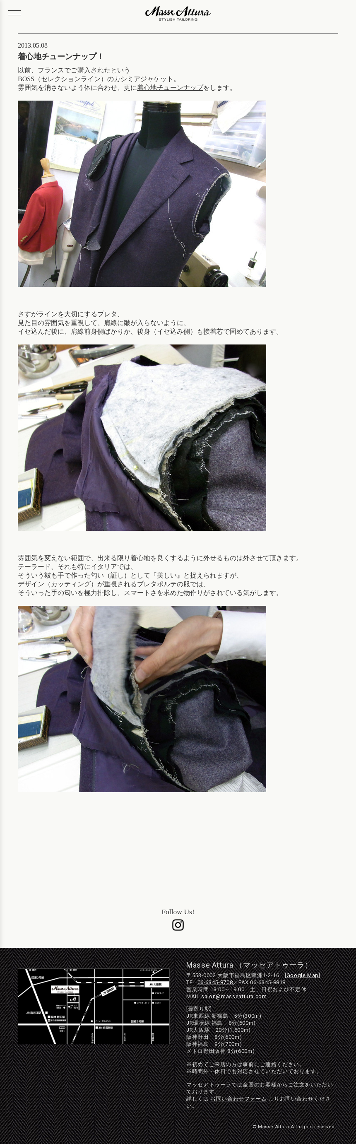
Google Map (302, 975)
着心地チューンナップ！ (61, 56)
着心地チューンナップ (170, 87)
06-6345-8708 (215, 982)
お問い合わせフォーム (238, 1099)
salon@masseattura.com (234, 996)
